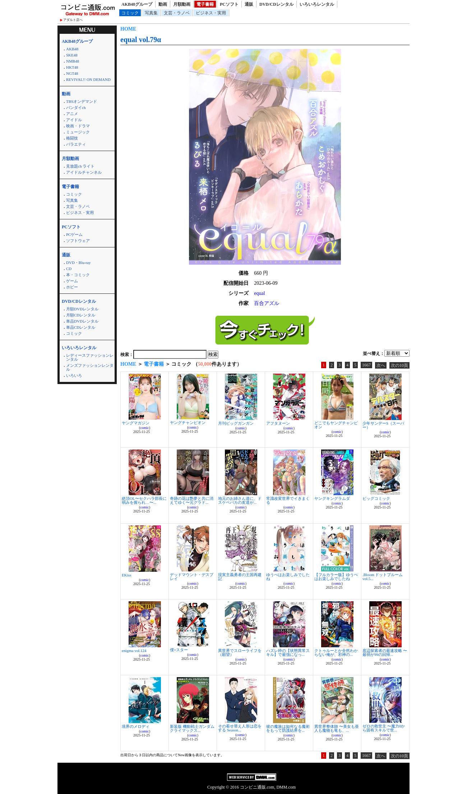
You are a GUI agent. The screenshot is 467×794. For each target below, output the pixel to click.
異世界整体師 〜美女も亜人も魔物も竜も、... (336, 728)
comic (144, 428)
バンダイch (75, 107)
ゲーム (72, 281)
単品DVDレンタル (82, 321)
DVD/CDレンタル (276, 4)
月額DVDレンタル (82, 309)
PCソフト (229, 4)
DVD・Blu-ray (78, 262)
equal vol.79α (140, 40)
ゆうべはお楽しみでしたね (288, 576)
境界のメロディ (135, 726)
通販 (249, 4)
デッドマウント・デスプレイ (191, 576)
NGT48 (72, 73)
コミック (130, 12)
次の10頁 (399, 365)
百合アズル (266, 303)
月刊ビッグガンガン (236, 423)
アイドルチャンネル (84, 172)
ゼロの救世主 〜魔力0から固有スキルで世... (383, 728)
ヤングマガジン (135, 423)
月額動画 (181, 4)
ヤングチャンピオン (187, 422)
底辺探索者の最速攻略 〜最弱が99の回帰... (384, 652)
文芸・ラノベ (177, 12)
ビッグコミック (376, 498)
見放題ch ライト (80, 166)
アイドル (74, 120)
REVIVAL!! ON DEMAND (88, 79)
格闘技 (72, 138)
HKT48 (72, 67)
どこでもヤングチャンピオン (336, 425)
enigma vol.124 (134, 650)
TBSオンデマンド (81, 101)
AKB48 (72, 49)
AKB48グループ (136, 4)
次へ (380, 365)
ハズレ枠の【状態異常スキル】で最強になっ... (288, 652)
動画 (162, 4)
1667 (366, 365)
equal (259, 293)
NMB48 (72, 61)
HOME (128, 29)
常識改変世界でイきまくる (288, 500)
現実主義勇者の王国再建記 (240, 576)
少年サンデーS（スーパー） (383, 425)
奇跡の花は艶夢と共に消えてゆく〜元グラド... (191, 500)
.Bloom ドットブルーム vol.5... (382, 576)
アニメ (72, 113)
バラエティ (76, 144)
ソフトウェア (78, 240)
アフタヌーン (278, 423)
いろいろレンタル (317, 4)
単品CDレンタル (80, 327)
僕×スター (179, 650)
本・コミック (78, 275)
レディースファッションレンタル (90, 357)
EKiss (126, 575)
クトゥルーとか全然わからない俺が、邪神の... (336, 652)
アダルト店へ (73, 20)
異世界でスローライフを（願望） (240, 652)
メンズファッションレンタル (90, 367)
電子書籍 (205, 4)
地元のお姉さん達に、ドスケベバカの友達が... (240, 500)
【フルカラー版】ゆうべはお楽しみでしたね (336, 576)
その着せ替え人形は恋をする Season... (240, 728)
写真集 (151, 12)
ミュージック (78, 132)
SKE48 (72, 55)
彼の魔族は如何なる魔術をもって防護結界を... (288, 728)
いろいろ (74, 375)
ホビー (72, 287)
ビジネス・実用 (211, 12)
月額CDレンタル (80, 315)
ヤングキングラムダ (332, 498)
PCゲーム (74, 234)
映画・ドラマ (78, 126)
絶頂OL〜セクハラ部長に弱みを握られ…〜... (144, 500)
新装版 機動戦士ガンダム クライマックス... (192, 728)
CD (68, 268)
